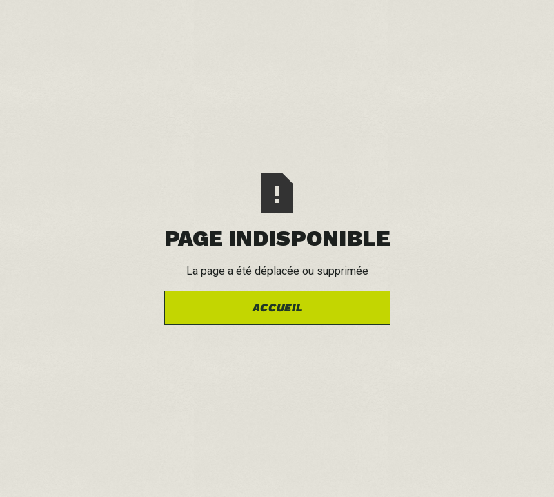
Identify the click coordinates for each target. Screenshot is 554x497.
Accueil (277, 307)
